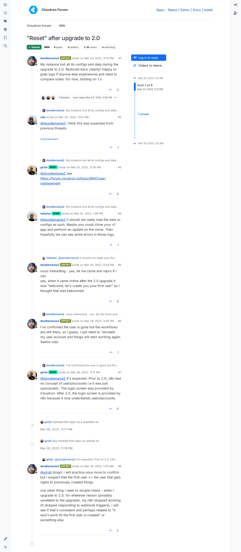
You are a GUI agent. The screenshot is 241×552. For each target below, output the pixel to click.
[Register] (235, 13)
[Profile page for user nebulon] (32, 216)
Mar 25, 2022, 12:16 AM (86, 167)
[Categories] (5, 5)
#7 (119, 372)
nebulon (45, 213)
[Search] (5, 46)
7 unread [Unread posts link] (142, 114)
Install (208, 10)
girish (44, 167)
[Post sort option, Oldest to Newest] (148, 65)
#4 (119, 213)
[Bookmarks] (5, 38)
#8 (119, 466)
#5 (119, 264)
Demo (185, 10)
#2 (119, 117)
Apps (160, 10)
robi (42, 117)
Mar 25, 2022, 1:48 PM (88, 213)
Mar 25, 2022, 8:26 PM (99, 264)
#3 (119, 167)
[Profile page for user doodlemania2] (32, 61)
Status (172, 10)
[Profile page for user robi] (32, 120)
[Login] (235, 5)
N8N (47, 47)
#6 (119, 321)
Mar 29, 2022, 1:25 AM (99, 466)
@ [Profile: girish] (46, 472)
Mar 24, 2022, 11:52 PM (74, 117)
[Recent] (5, 13)
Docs (197, 10)
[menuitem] (235, 5)
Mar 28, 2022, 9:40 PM (99, 321)
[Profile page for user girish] (32, 170)
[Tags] (5, 21)
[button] (5, 539)
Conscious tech (49, 139)
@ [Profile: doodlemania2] (53, 123)
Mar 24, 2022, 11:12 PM (99, 58)
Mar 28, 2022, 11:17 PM (85, 372)
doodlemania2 (49, 58)
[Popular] (5, 29)
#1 (120, 58)
